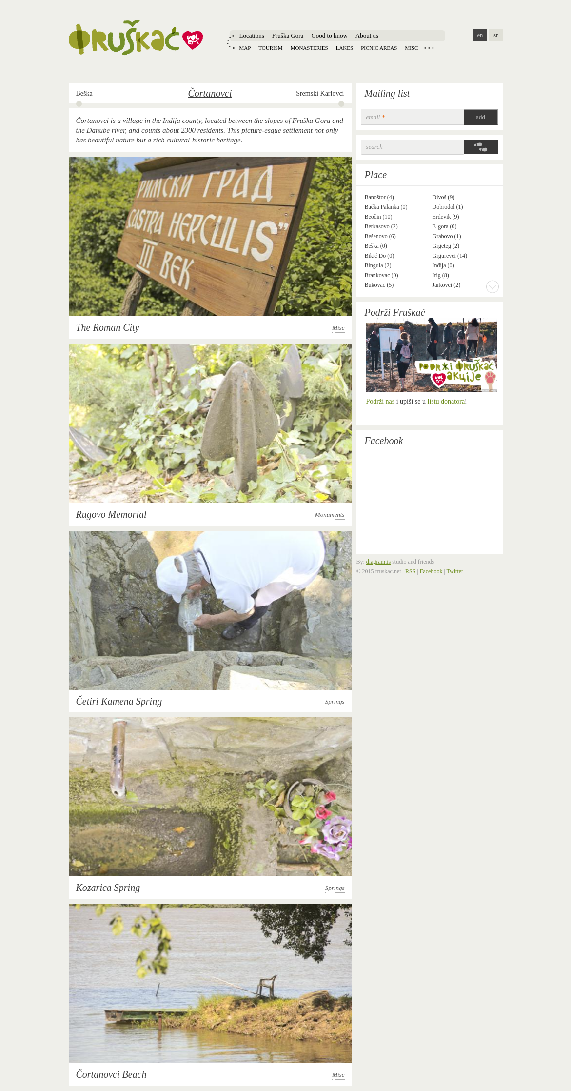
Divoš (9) (444, 197)
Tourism (270, 48)
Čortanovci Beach (111, 1074)
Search (374, 146)
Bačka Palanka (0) (386, 206)
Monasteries (309, 48)
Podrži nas (380, 401)
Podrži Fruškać (395, 312)
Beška (84, 93)
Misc (411, 48)
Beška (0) (376, 245)
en (480, 35)
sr (495, 35)
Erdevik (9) (446, 216)
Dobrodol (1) (448, 206)
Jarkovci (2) (447, 285)
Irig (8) (441, 275)
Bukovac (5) (379, 285)
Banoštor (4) (379, 197)
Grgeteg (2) (446, 245)
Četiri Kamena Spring (119, 701)
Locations (251, 35)
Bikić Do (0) (379, 255)
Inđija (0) (443, 265)
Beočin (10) (379, 216)
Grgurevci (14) (450, 255)
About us (366, 35)
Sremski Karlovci (320, 93)
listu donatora (446, 401)
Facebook (384, 440)
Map (245, 48)
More (492, 286)
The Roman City (107, 327)
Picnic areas (379, 48)
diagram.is (378, 561)
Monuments (330, 514)
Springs (335, 701)
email (375, 117)
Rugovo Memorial (111, 514)
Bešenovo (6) (380, 236)
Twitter (455, 571)
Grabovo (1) (447, 236)
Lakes (344, 48)
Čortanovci (210, 93)
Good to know (329, 35)
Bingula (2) (378, 265)
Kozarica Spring (108, 887)
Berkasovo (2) (381, 226)
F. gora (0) (445, 226)
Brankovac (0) (381, 275)
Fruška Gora (288, 35)
